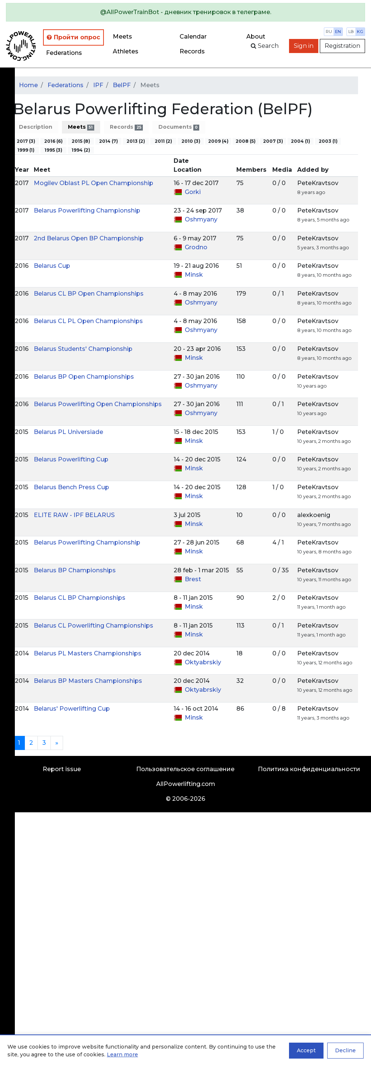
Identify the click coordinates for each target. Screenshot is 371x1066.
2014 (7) (108, 141)
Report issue (62, 769)
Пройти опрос (73, 37)
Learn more (122, 1054)
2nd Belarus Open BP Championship (89, 238)
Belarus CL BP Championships (79, 597)
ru (329, 31)
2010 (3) (190, 141)
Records (126, 127)
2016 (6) (53, 141)
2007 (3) (273, 141)
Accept (306, 1050)
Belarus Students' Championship (83, 348)
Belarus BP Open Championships (84, 376)
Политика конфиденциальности (309, 769)
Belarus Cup (52, 265)
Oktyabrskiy (203, 662)
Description (35, 127)
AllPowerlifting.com (185, 783)
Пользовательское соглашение (185, 769)
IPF (98, 85)
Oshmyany (201, 219)
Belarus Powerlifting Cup (71, 459)
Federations (64, 52)
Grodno (196, 247)
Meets (122, 36)
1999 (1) (26, 150)
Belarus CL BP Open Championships (89, 293)
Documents (178, 127)
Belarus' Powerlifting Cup (72, 708)
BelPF (122, 85)
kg (360, 31)
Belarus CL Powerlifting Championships (93, 625)
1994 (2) (81, 150)
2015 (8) (81, 141)
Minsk (194, 274)
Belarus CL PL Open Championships (88, 321)
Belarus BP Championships (75, 570)
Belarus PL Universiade (68, 431)
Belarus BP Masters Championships (88, 680)
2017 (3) (26, 141)
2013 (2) (136, 141)
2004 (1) (300, 141)
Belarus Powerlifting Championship (87, 210)
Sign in (303, 45)
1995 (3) (53, 150)
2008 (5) (246, 141)
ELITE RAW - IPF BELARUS (74, 515)
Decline (345, 1050)
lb (351, 31)
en (338, 31)
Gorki (193, 191)
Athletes (125, 51)
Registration (342, 45)
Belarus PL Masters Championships (87, 653)
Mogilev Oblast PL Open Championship (93, 183)
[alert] (185, 12)
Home (28, 85)
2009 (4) (218, 141)
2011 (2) (163, 141)
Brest (193, 579)
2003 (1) (328, 141)
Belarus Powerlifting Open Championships (98, 404)
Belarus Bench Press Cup (71, 487)
